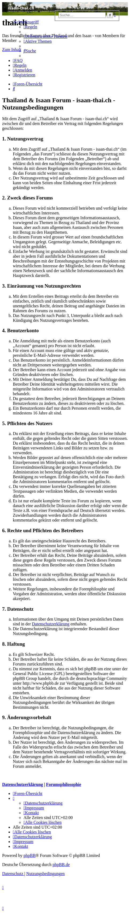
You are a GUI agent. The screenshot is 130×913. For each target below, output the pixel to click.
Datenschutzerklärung (50, 624)
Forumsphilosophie (63, 784)
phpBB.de (61, 864)
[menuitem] (30, 27)
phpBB (29, 855)
